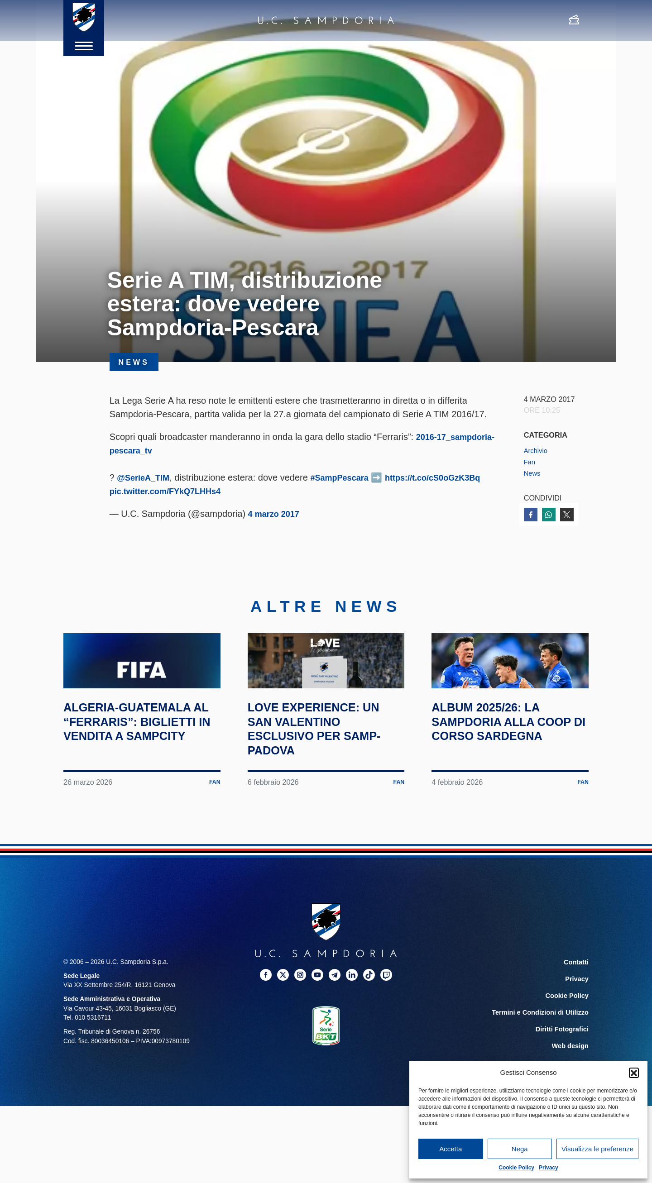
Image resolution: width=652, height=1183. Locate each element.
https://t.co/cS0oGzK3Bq (176, 491)
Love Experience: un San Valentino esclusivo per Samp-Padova (326, 770)
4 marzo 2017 (276, 514)
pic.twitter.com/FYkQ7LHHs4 (293, 491)
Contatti (577, 1004)
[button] (633, 1072)
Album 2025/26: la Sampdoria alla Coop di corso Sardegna (495, 770)
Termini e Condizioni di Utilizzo (543, 1052)
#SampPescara (348, 477)
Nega (520, 1149)
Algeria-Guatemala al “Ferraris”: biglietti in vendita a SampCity (138, 770)
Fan (530, 462)
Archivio (537, 450)
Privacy (548, 1167)
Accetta (450, 1149)
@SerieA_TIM (146, 477)
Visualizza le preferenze (597, 1149)
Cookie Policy (516, 1167)
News (533, 472)
